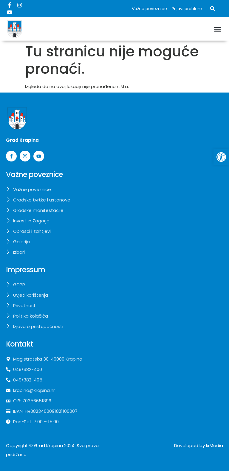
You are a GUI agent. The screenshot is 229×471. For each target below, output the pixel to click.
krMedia (214, 445)
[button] (212, 8)
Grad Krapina (48, 445)
